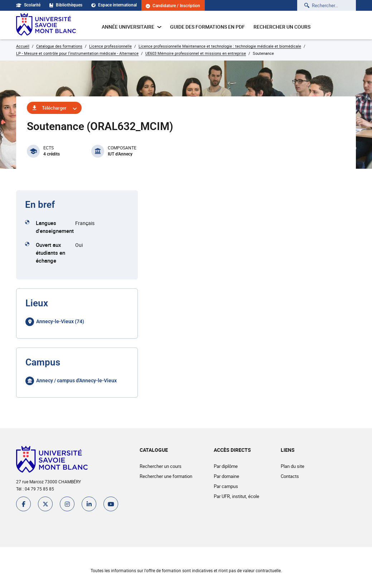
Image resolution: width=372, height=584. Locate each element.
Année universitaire (131, 26)
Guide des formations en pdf (207, 26)
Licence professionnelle (110, 46)
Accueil (22, 46)
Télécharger (54, 108)
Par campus (226, 486)
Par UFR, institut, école (236, 496)
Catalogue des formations (59, 46)
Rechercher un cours (281, 26)
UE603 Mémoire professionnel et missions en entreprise (195, 53)
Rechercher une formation (166, 476)
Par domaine (226, 476)
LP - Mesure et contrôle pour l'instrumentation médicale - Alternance (77, 53)
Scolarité (28, 5)
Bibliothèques (65, 5)
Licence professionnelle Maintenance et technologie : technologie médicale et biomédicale (220, 46)
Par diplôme (226, 466)
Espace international (114, 5)
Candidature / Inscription (173, 6)
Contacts (290, 476)
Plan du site (292, 466)
